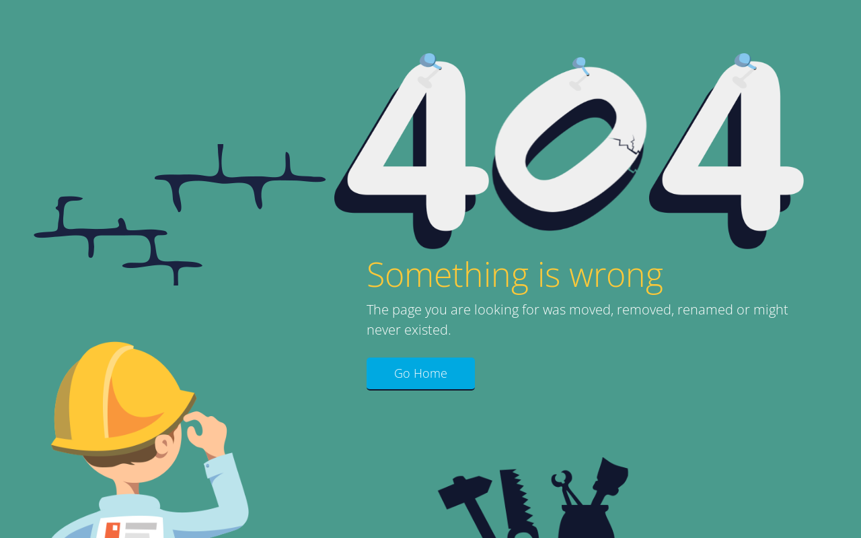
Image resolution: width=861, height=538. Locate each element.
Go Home (420, 373)
